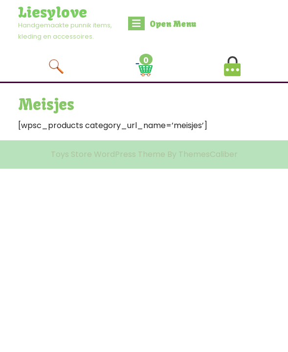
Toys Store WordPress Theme (108, 154)
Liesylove (52, 12)
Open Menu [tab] (162, 23)
